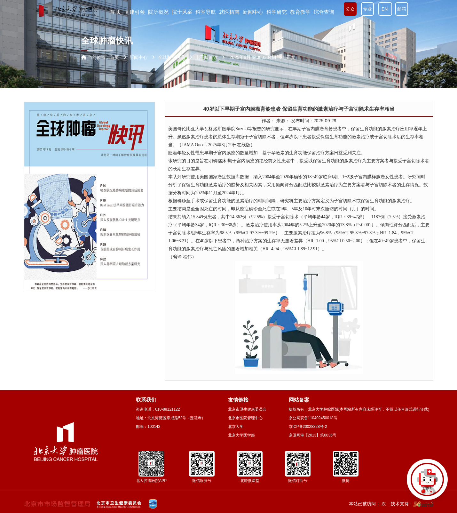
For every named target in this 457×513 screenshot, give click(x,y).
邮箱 (401, 9)
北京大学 (235, 426)
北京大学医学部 (241, 435)
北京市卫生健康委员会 (247, 409)
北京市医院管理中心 (245, 418)
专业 (367, 9)
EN (385, 9)
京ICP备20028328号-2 (308, 426)
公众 (350, 9)
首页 (114, 57)
